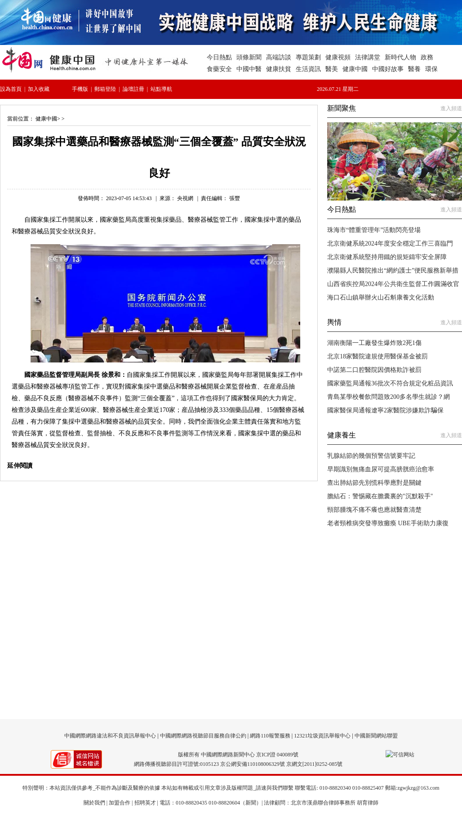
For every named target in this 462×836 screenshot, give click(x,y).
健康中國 (46, 119)
